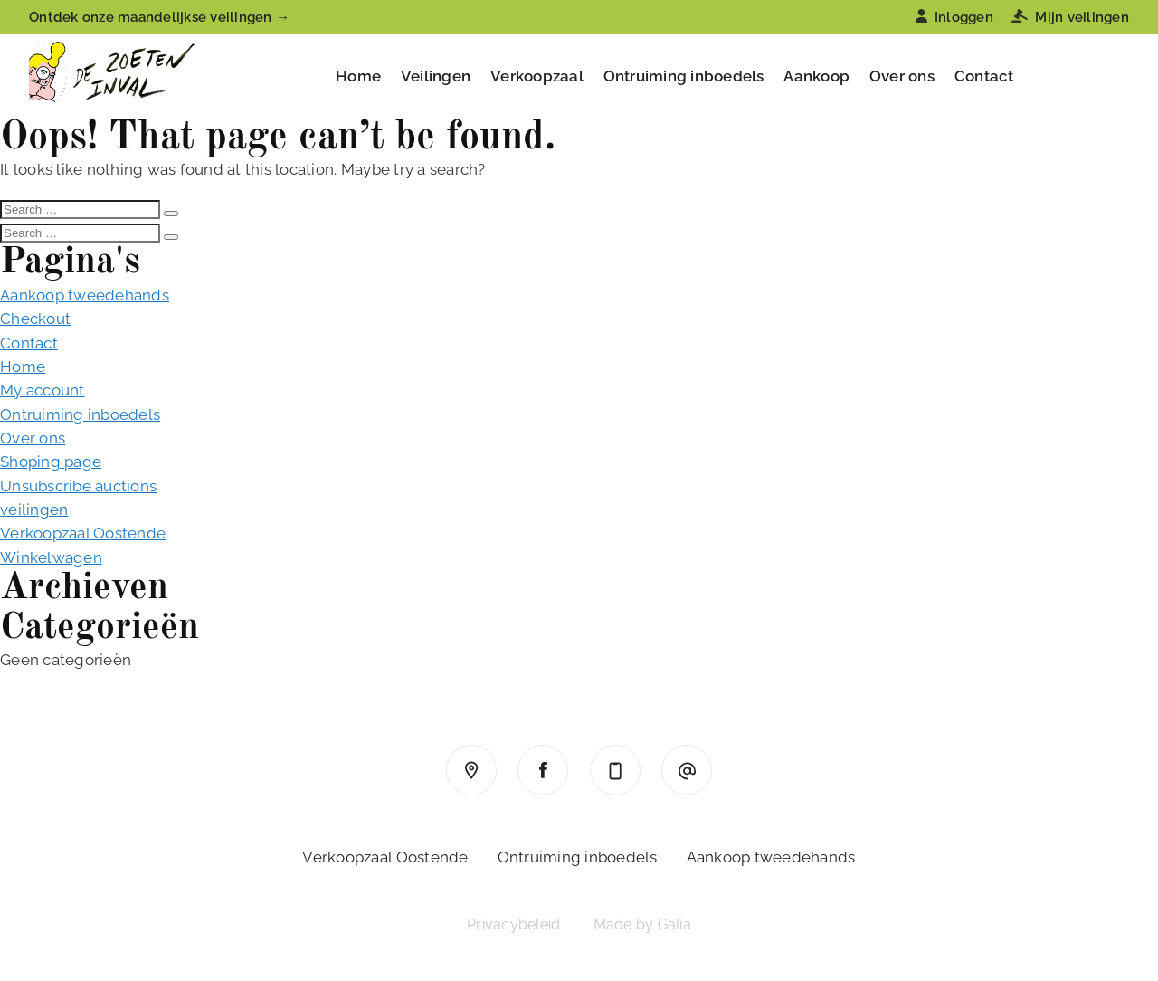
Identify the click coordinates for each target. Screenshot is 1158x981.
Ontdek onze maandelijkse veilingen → (159, 17)
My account (42, 390)
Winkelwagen (51, 557)
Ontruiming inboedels (683, 76)
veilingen (34, 509)
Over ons (902, 76)
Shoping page (50, 461)
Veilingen (435, 76)
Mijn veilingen (1070, 17)
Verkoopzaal (537, 76)
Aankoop (816, 76)
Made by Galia (642, 924)
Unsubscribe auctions (78, 486)
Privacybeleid (513, 924)
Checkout (35, 319)
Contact (984, 76)
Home (358, 76)
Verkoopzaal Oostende (83, 533)
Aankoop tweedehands (84, 295)
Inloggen (954, 17)
